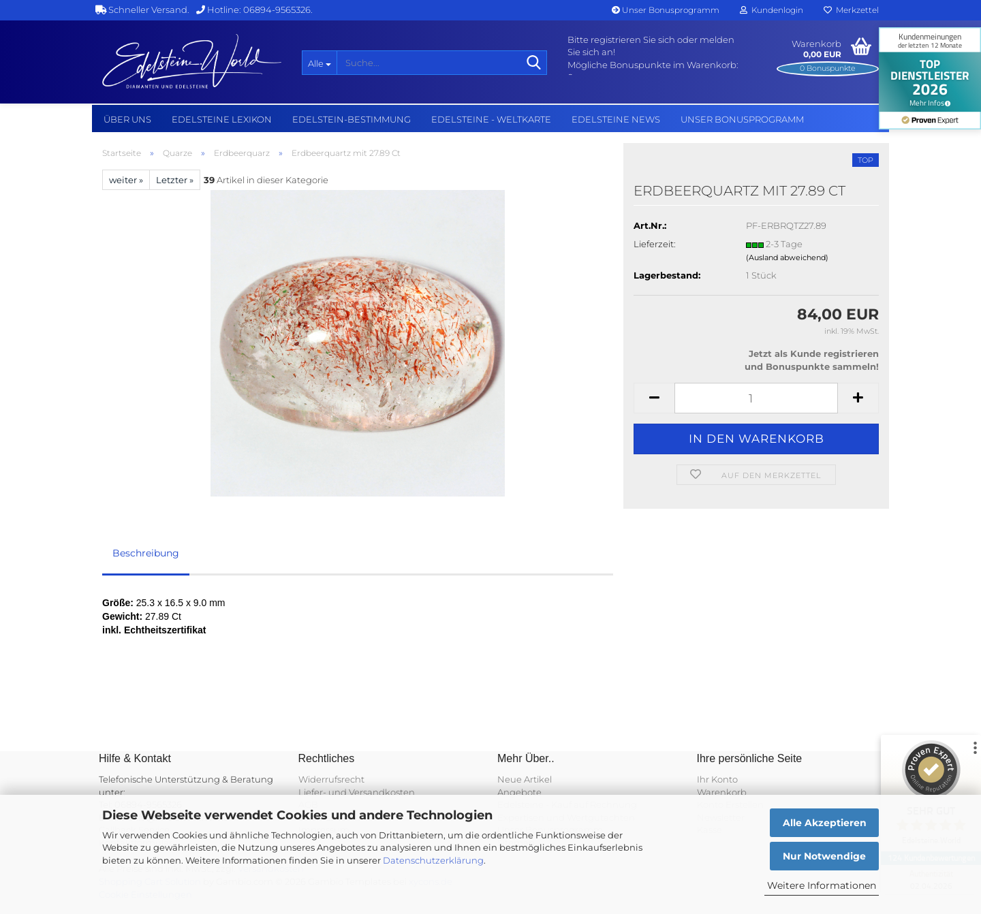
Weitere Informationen (821, 885)
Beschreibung (145, 553)
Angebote (519, 792)
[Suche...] (319, 62)
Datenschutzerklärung (433, 860)
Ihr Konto (717, 779)
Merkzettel (851, 10)
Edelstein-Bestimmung (351, 119)
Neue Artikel (524, 779)
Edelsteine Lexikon (222, 119)
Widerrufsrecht (331, 779)
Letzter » (174, 179)
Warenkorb (722, 792)
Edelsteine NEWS (616, 119)
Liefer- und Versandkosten (356, 792)
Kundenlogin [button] (771, 10)
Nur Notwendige (824, 856)
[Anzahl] (756, 398)
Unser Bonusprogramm (665, 10)
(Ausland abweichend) (787, 257)
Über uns (127, 119)
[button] (654, 398)
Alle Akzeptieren (825, 823)
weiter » (126, 179)
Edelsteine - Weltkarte (491, 119)
